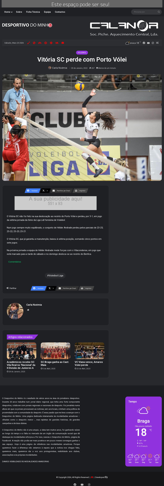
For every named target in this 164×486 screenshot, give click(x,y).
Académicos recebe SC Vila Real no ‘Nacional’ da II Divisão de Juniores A (21, 363)
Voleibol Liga (56, 275)
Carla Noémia (60, 67)
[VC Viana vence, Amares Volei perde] (89, 349)
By (106, 475)
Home (7, 12)
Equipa (47, 12)
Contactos (60, 12)
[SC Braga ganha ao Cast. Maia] (55, 349)
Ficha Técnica (33, 12)
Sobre (19, 12)
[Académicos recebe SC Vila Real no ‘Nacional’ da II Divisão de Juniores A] (21, 349)
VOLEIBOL (82, 52)
